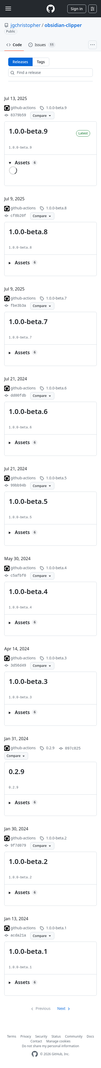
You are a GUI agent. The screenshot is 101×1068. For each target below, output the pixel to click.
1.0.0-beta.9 (28, 131)
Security (41, 1036)
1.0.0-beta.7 (28, 321)
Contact (36, 1041)
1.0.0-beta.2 (28, 861)
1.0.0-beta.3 (28, 681)
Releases (20, 61)
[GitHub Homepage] (35, 1054)
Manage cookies (58, 1041)
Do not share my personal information (50, 1046)
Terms (11, 1036)
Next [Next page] (61, 1008)
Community (73, 1036)
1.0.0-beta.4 (28, 591)
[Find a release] (50, 72)
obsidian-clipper (63, 25)
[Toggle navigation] (8, 9)
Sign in (77, 8)
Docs (90, 1036)
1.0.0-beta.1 (28, 951)
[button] (50, 162)
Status (56, 1036)
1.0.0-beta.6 (28, 411)
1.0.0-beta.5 (28, 501)
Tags (41, 61)
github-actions (23, 107)
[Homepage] (50, 8)
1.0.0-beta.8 (28, 231)
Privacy (25, 1036)
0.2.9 (16, 771)
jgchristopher (26, 25)
